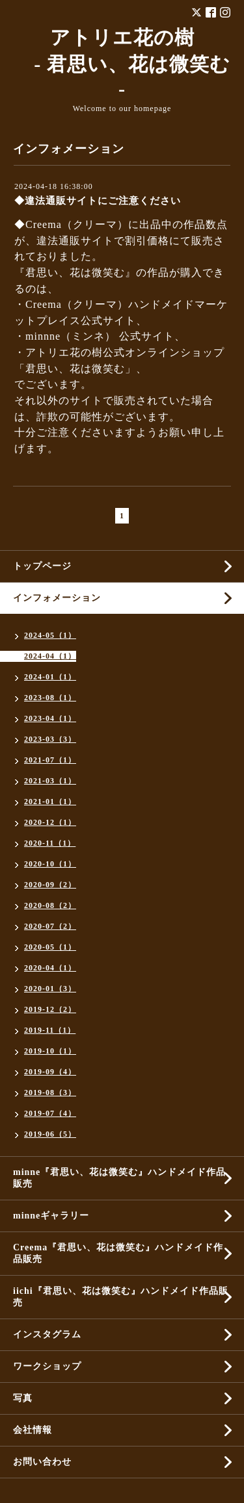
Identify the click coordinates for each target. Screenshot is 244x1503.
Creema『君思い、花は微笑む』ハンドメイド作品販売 (118, 1253)
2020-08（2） (50, 905)
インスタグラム (47, 1334)
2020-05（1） (50, 947)
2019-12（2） (50, 1009)
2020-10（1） (50, 863)
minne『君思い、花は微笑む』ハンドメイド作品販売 (119, 1178)
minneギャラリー (51, 1215)
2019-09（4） (50, 1071)
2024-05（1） (50, 635)
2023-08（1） (50, 697)
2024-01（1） (50, 676)
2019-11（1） (49, 1030)
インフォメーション (57, 598)
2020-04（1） (50, 967)
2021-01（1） (50, 801)
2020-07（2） (50, 926)
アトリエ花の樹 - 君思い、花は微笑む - (122, 63)
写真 (23, 1398)
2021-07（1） (50, 759)
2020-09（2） (50, 884)
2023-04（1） (50, 718)
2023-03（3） (50, 739)
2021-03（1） (50, 780)
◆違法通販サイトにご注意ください (97, 201)
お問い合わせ (42, 1462)
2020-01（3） (50, 988)
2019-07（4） (50, 1113)
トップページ (42, 566)
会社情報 (32, 1430)
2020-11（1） (49, 843)
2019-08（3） (50, 1092)
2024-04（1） (50, 656)
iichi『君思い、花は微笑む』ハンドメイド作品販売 (120, 1296)
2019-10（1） (50, 1050)
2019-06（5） (50, 1134)
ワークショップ (47, 1366)
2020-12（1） (50, 822)
